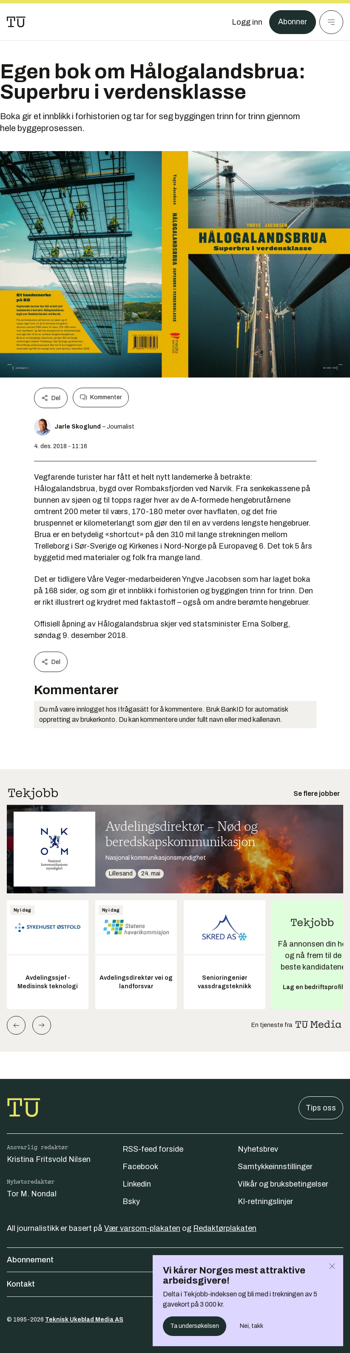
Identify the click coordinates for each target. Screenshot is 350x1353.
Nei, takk (251, 1326)
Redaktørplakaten (224, 1228)
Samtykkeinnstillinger (275, 1166)
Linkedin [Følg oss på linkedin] (136, 1184)
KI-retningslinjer (265, 1201)
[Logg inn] (246, 22)
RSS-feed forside (152, 1149)
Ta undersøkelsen (194, 1326)
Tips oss (321, 1108)
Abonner (292, 22)
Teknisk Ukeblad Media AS (84, 1319)
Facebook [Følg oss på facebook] (140, 1166)
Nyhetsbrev (258, 1149)
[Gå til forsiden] (16, 22)
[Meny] (331, 22)
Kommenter (101, 397)
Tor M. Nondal (32, 1194)
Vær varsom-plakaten (142, 1228)
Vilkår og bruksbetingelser (283, 1184)
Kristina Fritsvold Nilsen (49, 1159)
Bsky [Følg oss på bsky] (131, 1201)
